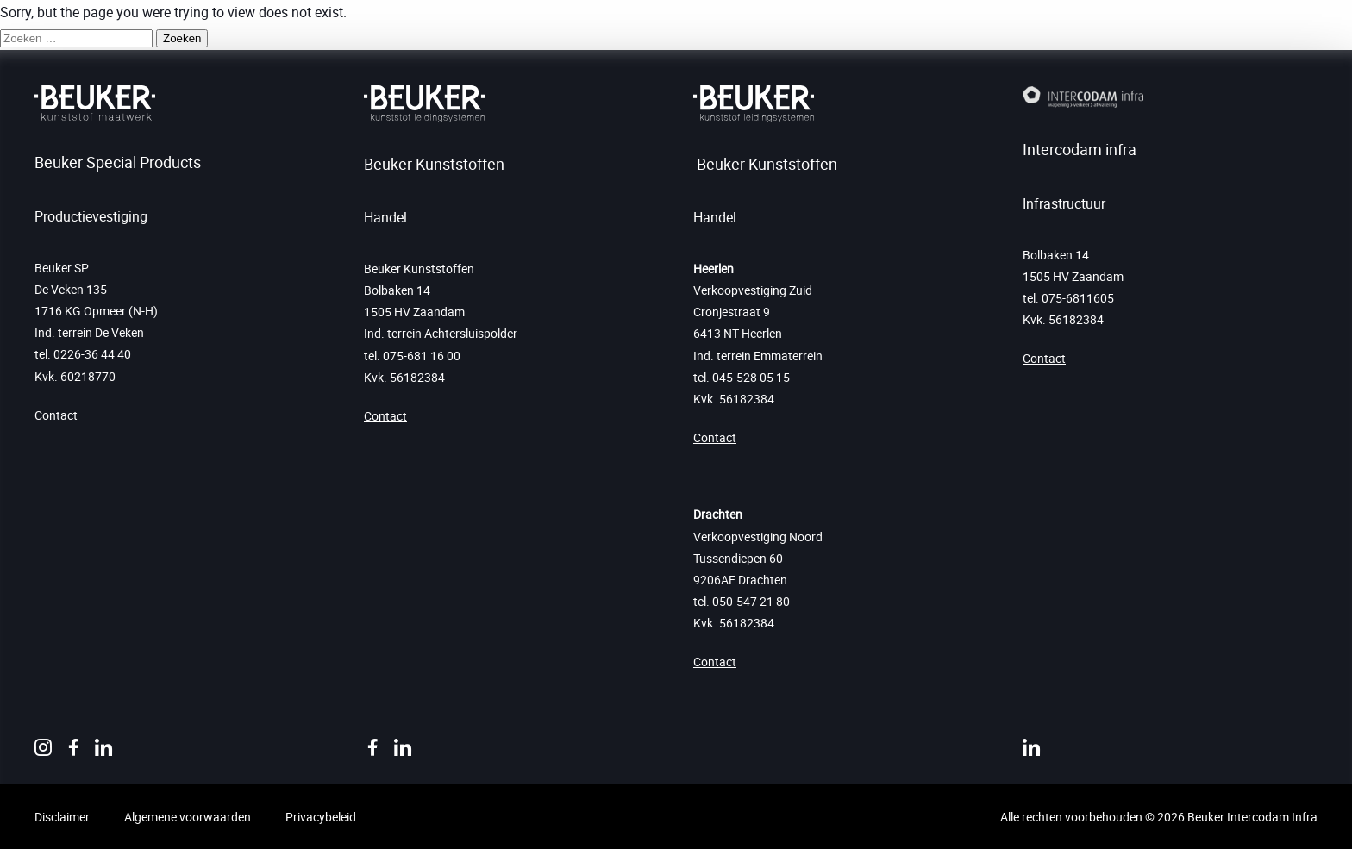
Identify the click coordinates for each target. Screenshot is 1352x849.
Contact (56, 415)
